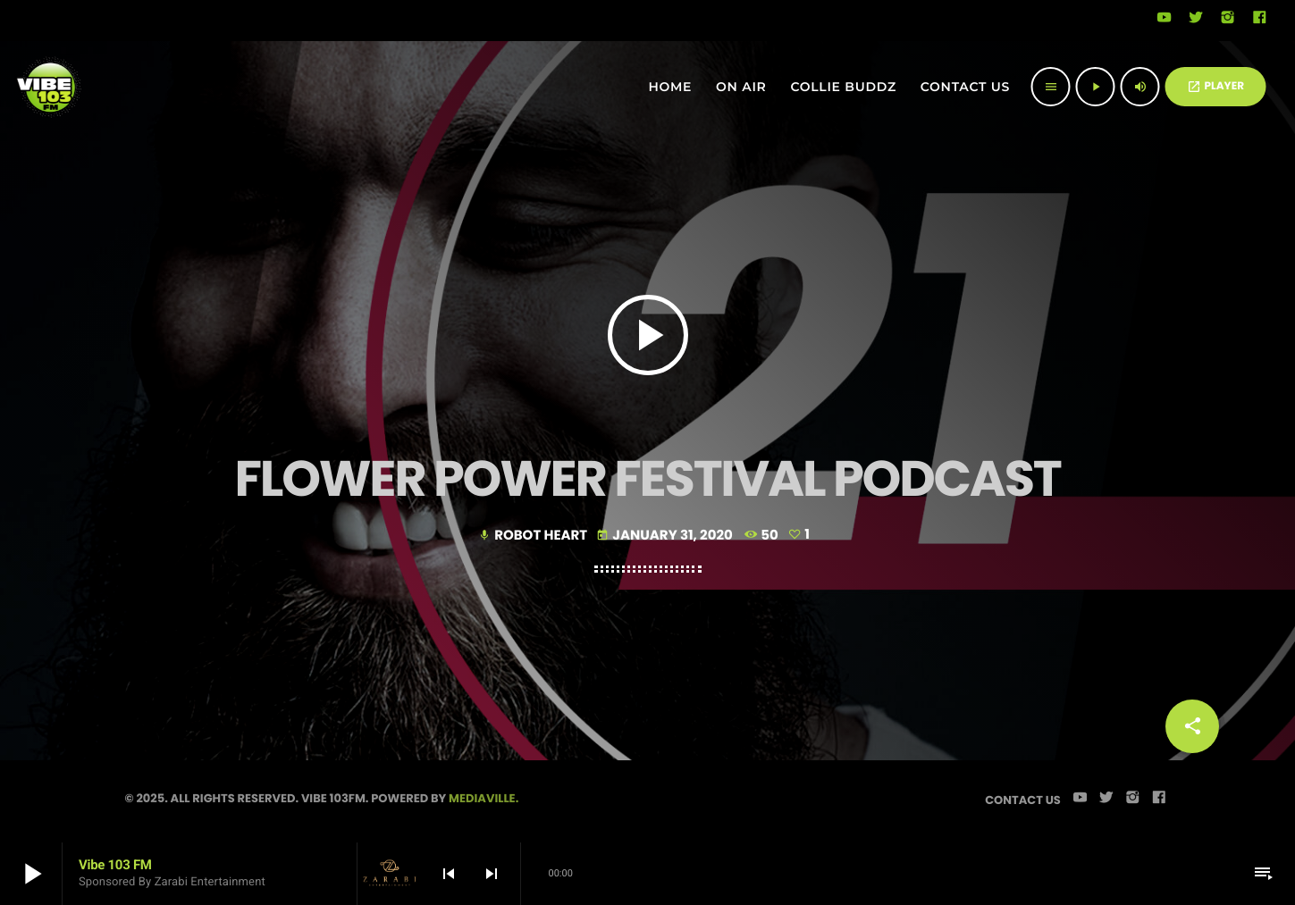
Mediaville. (483, 798)
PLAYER (1215, 86)
